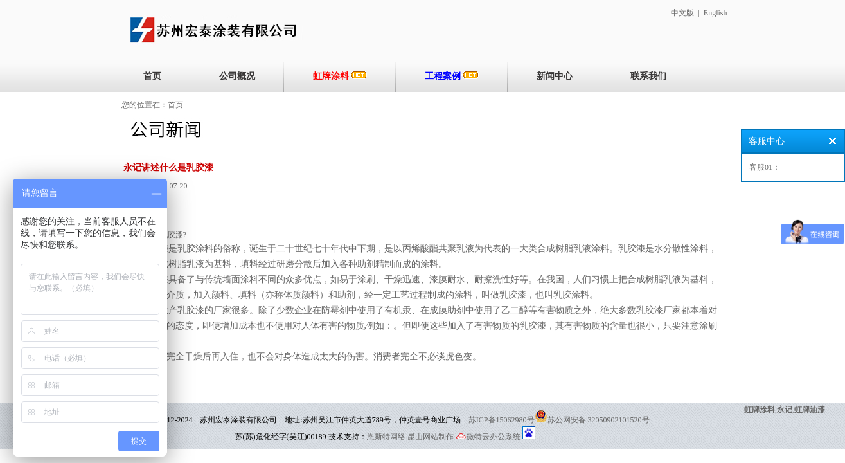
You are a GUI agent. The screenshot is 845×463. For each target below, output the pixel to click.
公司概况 (237, 76)
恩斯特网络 (386, 436)
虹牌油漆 (809, 409)
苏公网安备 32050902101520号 (598, 419)
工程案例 (452, 76)
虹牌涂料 (340, 76)
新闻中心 (555, 76)
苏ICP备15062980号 (501, 419)
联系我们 (648, 76)
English (715, 12)
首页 (152, 76)
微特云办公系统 (488, 436)
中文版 (682, 12)
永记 (784, 409)
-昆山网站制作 (429, 436)
